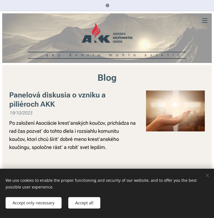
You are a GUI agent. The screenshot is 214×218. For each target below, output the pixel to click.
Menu (204, 20)
